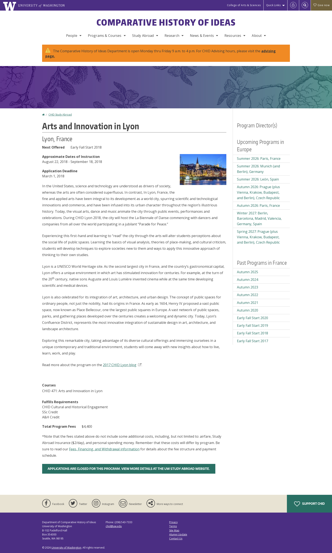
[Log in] (293, 5)
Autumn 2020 (247, 310)
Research (172, 35)
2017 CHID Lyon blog (122, 365)
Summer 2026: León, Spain (258, 179)
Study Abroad (143, 35)
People (71, 35)
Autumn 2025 (247, 272)
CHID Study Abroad (60, 114)
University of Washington (66, 547)
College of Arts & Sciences (244, 5)
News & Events (202, 35)
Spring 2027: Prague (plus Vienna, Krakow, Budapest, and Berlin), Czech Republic (258, 237)
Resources (232, 35)
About (257, 35)
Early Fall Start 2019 (252, 325)
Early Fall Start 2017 (252, 341)
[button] (203, 169)
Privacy (173, 522)
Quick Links (273, 5)
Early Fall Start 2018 (252, 333)
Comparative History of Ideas (166, 22)
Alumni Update (178, 534)
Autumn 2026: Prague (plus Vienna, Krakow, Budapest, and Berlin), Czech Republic (258, 192)
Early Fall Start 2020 (252, 318)
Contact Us (175, 538)
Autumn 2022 (247, 294)
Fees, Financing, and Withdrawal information (104, 449)
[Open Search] (305, 5)
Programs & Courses (105, 35)
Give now (321, 5)
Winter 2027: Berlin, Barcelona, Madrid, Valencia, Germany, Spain (259, 218)
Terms (173, 526)
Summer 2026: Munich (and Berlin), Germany (258, 169)
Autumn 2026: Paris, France (258, 205)
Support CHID (309, 504)
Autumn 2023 (247, 287)
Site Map (174, 530)
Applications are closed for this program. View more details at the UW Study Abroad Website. (129, 468)
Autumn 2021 (247, 302)
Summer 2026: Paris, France (259, 158)
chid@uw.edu (114, 526)
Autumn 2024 (247, 279)
